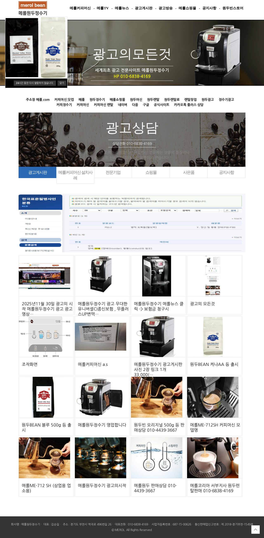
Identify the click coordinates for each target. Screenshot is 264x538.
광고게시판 (143, 8)
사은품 (188, 172)
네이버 (122, 104)
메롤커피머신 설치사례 (75, 175)
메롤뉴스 (122, 8)
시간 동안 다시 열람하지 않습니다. (35, 83)
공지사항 (209, 8)
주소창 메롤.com (38, 99)
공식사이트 (161, 104)
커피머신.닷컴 (64, 99)
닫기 (62, 83)
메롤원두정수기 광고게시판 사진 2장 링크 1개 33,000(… (158, 369)
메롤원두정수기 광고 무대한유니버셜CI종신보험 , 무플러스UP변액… (103, 309)
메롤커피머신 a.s (93, 364)
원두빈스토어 (232, 8)
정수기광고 (226, 99)
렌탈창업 (190, 99)
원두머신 (136, 99)
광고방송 (166, 8)
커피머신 (83, 104)
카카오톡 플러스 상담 (189, 104)
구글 (146, 104)
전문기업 (113, 172)
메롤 (82, 99)
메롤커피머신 (80, 8)
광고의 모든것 (202, 304)
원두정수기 (97, 99)
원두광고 (208, 99)
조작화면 (30, 364)
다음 (135, 104)
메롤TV (103, 8)
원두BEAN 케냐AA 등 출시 (214, 364)
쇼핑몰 (151, 172)
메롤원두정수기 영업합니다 (102, 425)
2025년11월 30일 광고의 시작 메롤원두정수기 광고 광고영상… (47, 309)
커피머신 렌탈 (103, 104)
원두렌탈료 (172, 99)
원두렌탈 (153, 99)
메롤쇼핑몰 (187, 8)
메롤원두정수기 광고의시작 (102, 486)
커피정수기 (64, 104)
